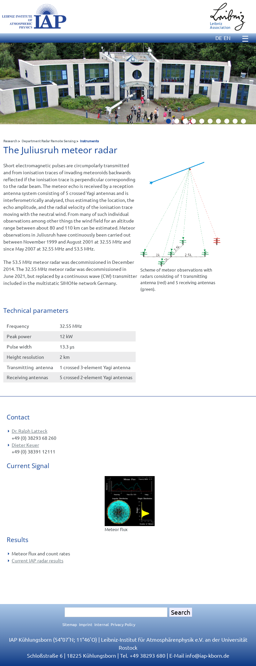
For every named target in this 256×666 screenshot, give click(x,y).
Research (10, 140)
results (56, 560)
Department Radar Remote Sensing (49, 140)
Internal (101, 624)
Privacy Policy (123, 624)
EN (227, 37)
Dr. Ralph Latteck (29, 431)
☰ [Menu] (245, 38)
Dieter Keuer (25, 445)
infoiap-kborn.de (207, 655)
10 (246, 123)
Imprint (85, 624)
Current (20, 560)
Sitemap (69, 624)
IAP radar (39, 560)
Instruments (89, 140)
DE (218, 37)
